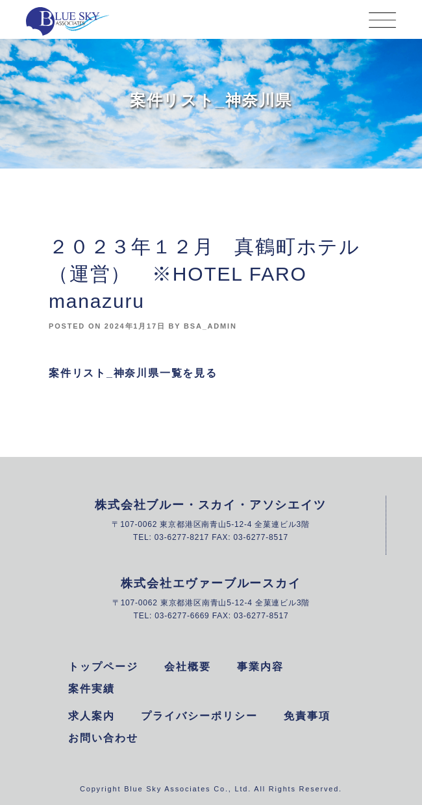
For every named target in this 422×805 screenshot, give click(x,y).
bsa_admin (210, 326)
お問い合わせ (103, 737)
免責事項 (307, 715)
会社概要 (187, 666)
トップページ (103, 666)
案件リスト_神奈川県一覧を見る (133, 373)
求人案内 (91, 715)
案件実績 (91, 688)
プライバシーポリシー (199, 715)
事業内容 (260, 666)
